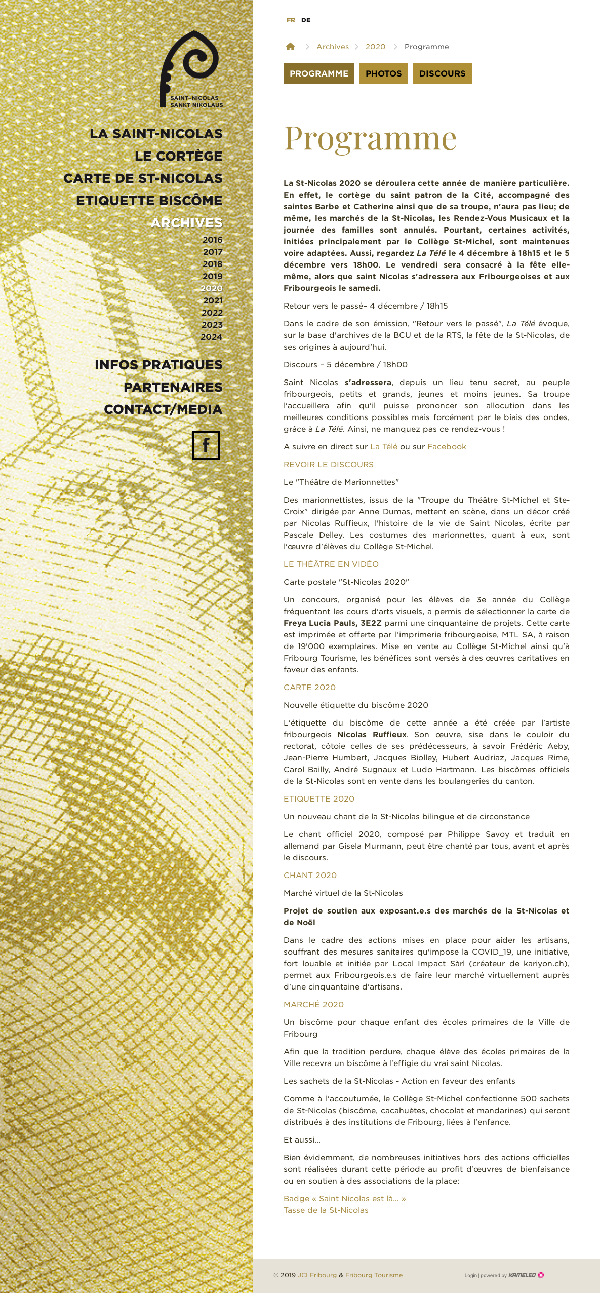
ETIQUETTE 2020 (319, 799)
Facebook (446, 446)
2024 (212, 337)
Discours (442, 74)
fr (291, 20)
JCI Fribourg (317, 1275)
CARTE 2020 (310, 687)
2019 (213, 276)
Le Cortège (179, 156)
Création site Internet (511, 1275)
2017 (213, 252)
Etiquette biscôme (149, 200)
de (306, 20)
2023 (212, 325)
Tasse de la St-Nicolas (326, 1210)
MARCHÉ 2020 (314, 1004)
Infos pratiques (159, 364)
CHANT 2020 (310, 875)
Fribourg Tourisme (374, 1275)
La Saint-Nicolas (156, 133)
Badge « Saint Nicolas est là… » (345, 1198)
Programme (319, 74)
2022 (212, 313)
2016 (213, 240)
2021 (213, 301)
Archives (186, 223)
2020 (212, 288)
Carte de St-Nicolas (143, 178)
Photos (384, 74)
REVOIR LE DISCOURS (329, 464)
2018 (213, 264)
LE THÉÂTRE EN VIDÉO (331, 564)
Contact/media (163, 409)
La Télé (383, 446)
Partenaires (173, 387)
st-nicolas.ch (191, 68)
